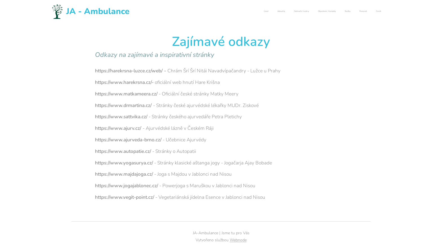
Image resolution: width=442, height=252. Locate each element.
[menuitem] (329, 12)
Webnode (238, 240)
